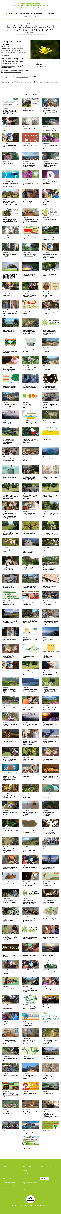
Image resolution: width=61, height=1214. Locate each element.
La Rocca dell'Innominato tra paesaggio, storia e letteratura (50, 1042)
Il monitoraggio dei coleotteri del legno (8, 568)
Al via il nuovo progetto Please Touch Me (29, 884)
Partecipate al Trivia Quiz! (30, 867)
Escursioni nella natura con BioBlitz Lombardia (10, 533)
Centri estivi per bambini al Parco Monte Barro (10, 1007)
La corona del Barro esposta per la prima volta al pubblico (30, 814)
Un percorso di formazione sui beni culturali (30, 423)
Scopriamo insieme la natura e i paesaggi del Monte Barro (29, 850)
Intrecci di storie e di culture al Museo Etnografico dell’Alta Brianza (10, 938)
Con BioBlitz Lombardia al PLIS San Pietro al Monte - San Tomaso (10, 691)
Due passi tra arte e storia (10, 673)
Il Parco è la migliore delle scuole (10, 1059)
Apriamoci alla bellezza (49, 459)
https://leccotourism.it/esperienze (11, 72)
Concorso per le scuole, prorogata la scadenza (29, 1007)
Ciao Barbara (26, 776)
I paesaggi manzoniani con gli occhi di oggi (10, 405)
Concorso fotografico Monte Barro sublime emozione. (50, 760)
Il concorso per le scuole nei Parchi (10, 129)
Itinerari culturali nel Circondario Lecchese (8, 330)
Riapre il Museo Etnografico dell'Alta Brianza (10, 796)
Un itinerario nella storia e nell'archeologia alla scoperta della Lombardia (10, 850)
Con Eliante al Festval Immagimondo (49, 884)
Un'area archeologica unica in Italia (9, 1185)
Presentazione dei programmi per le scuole (9, 587)
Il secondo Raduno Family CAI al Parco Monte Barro (10, 901)
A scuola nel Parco (8, 163)
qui (6, 84)
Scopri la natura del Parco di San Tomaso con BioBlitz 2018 (30, 920)
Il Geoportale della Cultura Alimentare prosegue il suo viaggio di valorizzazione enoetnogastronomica (10, 515)
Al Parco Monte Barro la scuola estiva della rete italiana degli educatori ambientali (49, 332)
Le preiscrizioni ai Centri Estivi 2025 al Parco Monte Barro (10, 221)
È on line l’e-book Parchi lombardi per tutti (9, 294)
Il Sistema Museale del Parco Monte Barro (30, 1182)
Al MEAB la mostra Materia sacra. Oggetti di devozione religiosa (10, 313)
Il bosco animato (47, 1133)
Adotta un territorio (48, 1058)
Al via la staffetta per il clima (29, 656)
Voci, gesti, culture (48, 1007)
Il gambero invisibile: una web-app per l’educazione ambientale (10, 351)
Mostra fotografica (48, 1093)
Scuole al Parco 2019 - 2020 (10, 831)
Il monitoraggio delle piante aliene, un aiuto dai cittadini (50, 533)
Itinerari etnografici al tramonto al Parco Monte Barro (30, 387)
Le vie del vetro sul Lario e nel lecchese (30, 350)
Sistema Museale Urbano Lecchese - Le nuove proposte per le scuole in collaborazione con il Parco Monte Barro (50, 1114)
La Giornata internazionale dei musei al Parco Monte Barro (50, 515)
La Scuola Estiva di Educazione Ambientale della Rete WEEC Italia (29, 902)
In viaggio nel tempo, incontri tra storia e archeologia (48, 814)
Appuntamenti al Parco (49, 550)
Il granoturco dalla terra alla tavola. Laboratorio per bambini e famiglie (10, 369)
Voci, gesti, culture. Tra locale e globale (29, 202)
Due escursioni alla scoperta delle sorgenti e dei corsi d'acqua (50, 622)
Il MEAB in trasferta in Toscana (29, 568)
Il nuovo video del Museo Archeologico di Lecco (29, 831)
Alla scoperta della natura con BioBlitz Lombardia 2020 (50, 691)
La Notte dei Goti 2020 (9, 708)
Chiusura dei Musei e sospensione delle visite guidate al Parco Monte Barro (9, 778)
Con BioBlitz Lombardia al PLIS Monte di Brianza (30, 690)
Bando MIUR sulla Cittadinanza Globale (28, 1024)
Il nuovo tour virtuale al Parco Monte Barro (49, 368)
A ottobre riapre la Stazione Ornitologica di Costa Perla (50, 129)
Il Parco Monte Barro (25, 1170)
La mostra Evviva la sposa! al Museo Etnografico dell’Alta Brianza (30, 743)
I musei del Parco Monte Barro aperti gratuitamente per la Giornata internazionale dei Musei (10, 184)
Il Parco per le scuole (28, 1148)
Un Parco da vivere (6, 1184)
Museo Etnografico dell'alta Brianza (30, 1112)
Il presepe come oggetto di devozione (50, 312)
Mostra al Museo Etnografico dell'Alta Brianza (48, 1077)
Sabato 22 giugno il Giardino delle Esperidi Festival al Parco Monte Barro (30, 295)
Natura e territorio (26, 1171)
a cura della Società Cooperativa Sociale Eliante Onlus (30, 1206)
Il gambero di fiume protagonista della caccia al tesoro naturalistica (10, 497)
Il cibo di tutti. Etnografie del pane (9, 640)
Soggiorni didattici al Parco (30, 955)
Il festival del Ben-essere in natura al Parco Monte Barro (50, 147)
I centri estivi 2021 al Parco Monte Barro (30, 621)
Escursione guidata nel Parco (9, 550)
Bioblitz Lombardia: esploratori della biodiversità (28, 406)
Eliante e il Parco (13, 14)
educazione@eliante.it (22, 77)
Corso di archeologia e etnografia (9, 972)
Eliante (23, 1168)
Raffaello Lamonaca (56, 1212)
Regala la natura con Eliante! (28, 312)
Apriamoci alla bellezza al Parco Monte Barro (10, 621)
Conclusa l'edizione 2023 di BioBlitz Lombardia (30, 368)
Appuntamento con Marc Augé (50, 937)
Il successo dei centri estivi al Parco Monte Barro (10, 725)
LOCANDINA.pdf (42, 67)
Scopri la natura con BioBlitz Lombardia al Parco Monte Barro (30, 183)
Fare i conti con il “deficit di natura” (30, 673)
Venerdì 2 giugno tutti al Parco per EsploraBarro (9, 386)
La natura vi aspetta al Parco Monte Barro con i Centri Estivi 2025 (29, 165)
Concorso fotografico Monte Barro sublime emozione (50, 708)
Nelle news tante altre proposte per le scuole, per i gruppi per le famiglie (30, 1184)
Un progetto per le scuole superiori (10, 813)
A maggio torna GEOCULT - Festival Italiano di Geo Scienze (50, 183)
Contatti (35, 16)
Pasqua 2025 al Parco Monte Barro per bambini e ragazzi (50, 203)
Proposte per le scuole (26, 14)
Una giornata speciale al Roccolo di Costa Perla (29, 587)
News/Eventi (27, 16)
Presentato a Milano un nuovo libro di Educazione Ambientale (30, 990)
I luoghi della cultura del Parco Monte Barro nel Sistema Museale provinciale (9, 441)
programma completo (8, 66)
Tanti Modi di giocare (48, 988)
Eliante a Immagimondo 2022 (9, 477)
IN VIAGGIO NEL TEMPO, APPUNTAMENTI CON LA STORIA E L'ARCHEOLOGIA (10, 203)
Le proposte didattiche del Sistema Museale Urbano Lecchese (30, 1042)
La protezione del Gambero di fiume (30, 459)
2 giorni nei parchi (8, 1133)
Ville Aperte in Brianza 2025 (30, 145)
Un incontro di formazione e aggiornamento (30, 796)
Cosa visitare (25, 1173)
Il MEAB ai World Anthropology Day (48, 656)
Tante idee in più (25, 1181)
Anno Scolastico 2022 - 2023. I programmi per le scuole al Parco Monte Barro (30, 478)
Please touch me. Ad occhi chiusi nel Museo (50, 673)
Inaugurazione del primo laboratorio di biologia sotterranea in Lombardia (50, 387)
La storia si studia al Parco (50, 972)
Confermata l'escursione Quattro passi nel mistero (30, 255)
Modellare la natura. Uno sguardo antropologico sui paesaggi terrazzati (50, 569)
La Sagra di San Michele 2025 (9, 146)
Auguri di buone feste (9, 884)
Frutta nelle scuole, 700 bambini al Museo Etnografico (29, 1077)
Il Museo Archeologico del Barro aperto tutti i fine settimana (50, 406)
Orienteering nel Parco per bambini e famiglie (50, 496)
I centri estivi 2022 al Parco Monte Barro (30, 708)
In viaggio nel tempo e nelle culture (9, 1182)
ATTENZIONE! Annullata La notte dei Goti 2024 (30, 275)
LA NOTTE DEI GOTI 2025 (29, 129)
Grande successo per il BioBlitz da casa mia (29, 760)
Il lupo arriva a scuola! (49, 422)
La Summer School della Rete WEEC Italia (49, 603)
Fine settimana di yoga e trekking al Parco (49, 867)
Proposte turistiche (39, 14)
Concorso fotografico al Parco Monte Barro (9, 423)
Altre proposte (50, 14)
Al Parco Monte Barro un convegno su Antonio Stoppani (49, 295)
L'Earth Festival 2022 (48, 439)
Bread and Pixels (49, 1212)
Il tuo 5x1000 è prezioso (9, 741)
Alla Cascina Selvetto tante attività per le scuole (50, 238)
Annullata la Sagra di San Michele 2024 (9, 255)
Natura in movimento (29, 972)
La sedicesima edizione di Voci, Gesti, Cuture (10, 867)
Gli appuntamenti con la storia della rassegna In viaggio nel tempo (29, 551)
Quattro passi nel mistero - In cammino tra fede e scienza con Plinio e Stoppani (50, 257)
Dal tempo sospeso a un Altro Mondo (49, 742)
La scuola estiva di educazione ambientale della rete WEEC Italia (49, 832)
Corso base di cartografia (50, 919)
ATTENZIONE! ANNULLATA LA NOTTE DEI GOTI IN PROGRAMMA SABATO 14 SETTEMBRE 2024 (10, 276)
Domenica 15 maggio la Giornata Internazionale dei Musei (10, 1095)
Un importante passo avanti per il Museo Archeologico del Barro (30, 221)
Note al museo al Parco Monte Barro (49, 587)
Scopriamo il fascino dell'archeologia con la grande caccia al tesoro (29, 331)
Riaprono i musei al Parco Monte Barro (50, 640)
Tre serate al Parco (48, 955)
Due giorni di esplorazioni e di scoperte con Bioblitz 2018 (10, 920)
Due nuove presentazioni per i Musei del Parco (9, 760)
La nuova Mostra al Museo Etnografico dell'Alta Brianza (50, 902)
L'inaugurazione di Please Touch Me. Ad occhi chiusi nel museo (30, 604)
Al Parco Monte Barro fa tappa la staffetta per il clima (9, 604)
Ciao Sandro (46, 849)
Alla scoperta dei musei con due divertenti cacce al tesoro (50, 778)
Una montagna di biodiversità (8, 1181)
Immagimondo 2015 (28, 1133)
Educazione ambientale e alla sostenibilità (30, 937)
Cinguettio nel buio (8, 1023)
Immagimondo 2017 (8, 988)
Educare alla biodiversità (50, 219)
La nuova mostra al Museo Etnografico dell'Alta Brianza (10, 460)
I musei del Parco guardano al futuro (30, 640)
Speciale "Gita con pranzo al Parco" (50, 275)
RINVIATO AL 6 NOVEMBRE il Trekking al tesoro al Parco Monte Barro (30, 441)
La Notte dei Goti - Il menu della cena (50, 477)
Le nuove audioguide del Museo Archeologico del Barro (9, 1042)
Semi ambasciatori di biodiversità (48, 796)
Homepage (6, 13)
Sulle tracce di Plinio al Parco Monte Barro (49, 350)
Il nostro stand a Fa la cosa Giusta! (30, 1094)
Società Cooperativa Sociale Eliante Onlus (9, 1212)
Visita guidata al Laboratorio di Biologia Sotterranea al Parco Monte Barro (50, 165)
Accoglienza (25, 1175)
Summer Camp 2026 (28, 110)
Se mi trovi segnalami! (29, 533)
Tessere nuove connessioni (50, 1023)
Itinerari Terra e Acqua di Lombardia (9, 956)
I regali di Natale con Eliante (30, 238)
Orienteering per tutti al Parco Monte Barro (29, 514)
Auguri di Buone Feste (9, 238)
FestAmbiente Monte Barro (10, 1075)
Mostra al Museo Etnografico (7, 1112)
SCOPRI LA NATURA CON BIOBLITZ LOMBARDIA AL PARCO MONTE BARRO (10, 112)
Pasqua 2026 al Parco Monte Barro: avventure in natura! (50, 112)
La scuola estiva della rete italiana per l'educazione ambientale (30, 497)
